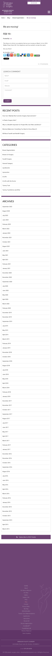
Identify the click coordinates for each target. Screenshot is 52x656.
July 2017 (5, 423)
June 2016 (5, 480)
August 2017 (6, 418)
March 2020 (5, 304)
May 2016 (5, 485)
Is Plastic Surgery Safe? (9, 120)
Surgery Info (26, 597)
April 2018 (5, 383)
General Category (7, 163)
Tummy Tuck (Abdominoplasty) (26, 613)
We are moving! (10, 27)
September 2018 (7, 361)
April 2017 (5, 436)
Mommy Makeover (27, 631)
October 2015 (6, 515)
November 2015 (7, 511)
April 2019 (5, 334)
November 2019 (7, 317)
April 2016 (5, 489)
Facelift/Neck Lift (26, 628)
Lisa (10, 38)
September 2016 (7, 467)
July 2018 (5, 370)
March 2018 (5, 387)
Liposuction (5, 172)
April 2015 (5, 524)
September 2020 (7, 281)
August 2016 (6, 471)
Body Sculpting (26, 633)
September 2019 (7, 321)
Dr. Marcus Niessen (26, 590)
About (26, 588)
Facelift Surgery (7, 159)
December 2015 (7, 507)
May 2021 (5, 255)
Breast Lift (26, 621)
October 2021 (6, 242)
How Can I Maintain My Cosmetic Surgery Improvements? (19, 116)
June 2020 (5, 290)
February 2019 (6, 343)
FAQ (26, 599)
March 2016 (5, 493)
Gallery (26, 595)
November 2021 (7, 237)
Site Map (26, 608)
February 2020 (6, 308)
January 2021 (6, 268)
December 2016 (7, 454)
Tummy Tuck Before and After (11, 190)
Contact (26, 604)
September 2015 (7, 520)
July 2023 (5, 215)
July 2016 (5, 476)
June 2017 (5, 427)
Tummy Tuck (6, 185)
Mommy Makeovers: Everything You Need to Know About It (19, 129)
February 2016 (6, 498)
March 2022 (5, 228)
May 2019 (5, 330)
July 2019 (5, 326)
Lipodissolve (6, 168)
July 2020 (5, 286)
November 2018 (7, 352)
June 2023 (5, 220)
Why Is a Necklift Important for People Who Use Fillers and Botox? (21, 124)
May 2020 (5, 295)
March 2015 (5, 529)
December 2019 (7, 312)
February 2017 (6, 445)
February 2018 (6, 392)
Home (3, 18)
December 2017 (7, 401)
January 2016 (6, 502)
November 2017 (7, 405)
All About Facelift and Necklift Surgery (13, 133)
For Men (26, 592)
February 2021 (6, 264)
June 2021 (5, 251)
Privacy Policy (26, 606)
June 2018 (5, 374)
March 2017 (5, 440)
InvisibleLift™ (26, 626)
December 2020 (7, 273)
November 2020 (7, 277)
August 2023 (6, 211)
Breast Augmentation (18, 18)
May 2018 (5, 379)
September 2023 (7, 206)
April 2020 (5, 299)
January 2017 (6, 449)
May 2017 (5, 432)
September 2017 (7, 414)
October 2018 (6, 357)
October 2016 (6, 463)
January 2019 (6, 348)
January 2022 (6, 233)
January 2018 (6, 396)
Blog (8, 18)
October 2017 (6, 410)
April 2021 (5, 259)
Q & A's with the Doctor (9, 181)
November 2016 (7, 458)
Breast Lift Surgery (7, 154)
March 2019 (5, 339)
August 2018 (6, 365)
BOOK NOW (34, 3)
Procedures (26, 611)
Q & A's (4, 176)
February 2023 (6, 224)
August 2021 (6, 246)
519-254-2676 (28, 648)
